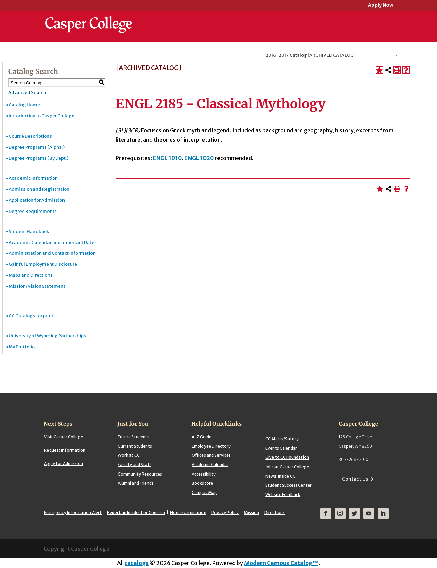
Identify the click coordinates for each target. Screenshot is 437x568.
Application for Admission (37, 200)
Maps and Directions (31, 275)
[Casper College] (88, 18)
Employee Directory (211, 446)
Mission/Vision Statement (37, 286)
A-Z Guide (201, 436)
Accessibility (204, 474)
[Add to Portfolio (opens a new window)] (379, 70)
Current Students (135, 446)
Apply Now (380, 5)
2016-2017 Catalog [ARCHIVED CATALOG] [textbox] (311, 55)
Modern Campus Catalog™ (281, 562)
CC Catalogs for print (31, 316)
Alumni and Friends (136, 483)
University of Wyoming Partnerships (47, 336)
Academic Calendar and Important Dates (53, 242)
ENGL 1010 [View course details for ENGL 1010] (167, 158)
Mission (251, 512)
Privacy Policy (225, 512)
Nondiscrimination (188, 512)
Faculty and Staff (134, 464)
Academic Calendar (210, 464)
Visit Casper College (63, 436)
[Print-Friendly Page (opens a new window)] (397, 70)
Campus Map (204, 492)
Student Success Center (288, 485)
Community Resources (140, 474)
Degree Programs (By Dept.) (38, 158)
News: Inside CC (280, 476)
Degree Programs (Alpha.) (37, 147)
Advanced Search (27, 93)
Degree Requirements (33, 211)
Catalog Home (24, 105)
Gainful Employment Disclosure (43, 264)
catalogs (137, 562)
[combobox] (332, 55)
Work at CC (129, 455)
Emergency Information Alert (73, 512)
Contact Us (355, 479)
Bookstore (202, 483)
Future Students (134, 436)
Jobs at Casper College (287, 466)
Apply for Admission (63, 463)
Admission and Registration (39, 189)
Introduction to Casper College (41, 116)
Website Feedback (282, 494)
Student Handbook (29, 231)
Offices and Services (211, 455)
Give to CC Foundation (287, 457)
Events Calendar (281, 448)
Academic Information (33, 178)
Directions (274, 512)
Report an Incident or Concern (136, 512)
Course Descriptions (30, 136)
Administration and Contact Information (52, 253)
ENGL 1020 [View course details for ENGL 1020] (199, 158)
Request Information (64, 450)
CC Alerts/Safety (282, 438)
